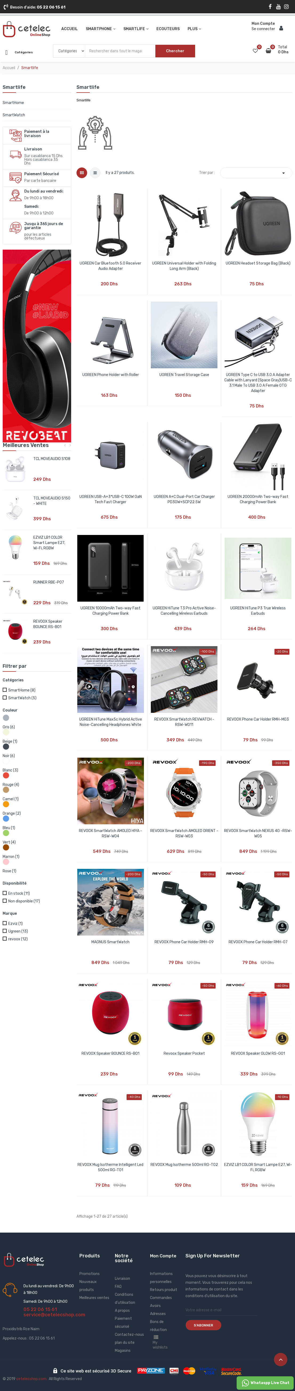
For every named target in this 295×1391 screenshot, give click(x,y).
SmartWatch (14, 115)
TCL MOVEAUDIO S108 (51, 459)
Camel (11, 799)
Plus (192, 29)
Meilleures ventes (94, 1298)
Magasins (123, 1350)
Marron (11, 856)
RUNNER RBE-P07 (48, 582)
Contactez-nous (129, 1334)
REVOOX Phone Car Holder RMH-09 (184, 942)
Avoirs (155, 1306)
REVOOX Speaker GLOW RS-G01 (258, 1053)
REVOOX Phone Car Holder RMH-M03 (258, 719)
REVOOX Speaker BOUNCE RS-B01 (110, 1053)
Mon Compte (163, 1255)
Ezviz (15, 923)
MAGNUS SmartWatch (110, 942)
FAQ (118, 1286)
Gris (9, 727)
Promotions (89, 1274)
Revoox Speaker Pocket (184, 1053)
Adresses (158, 1314)
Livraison (122, 1278)
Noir (9, 756)
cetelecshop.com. (31, 1379)
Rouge (11, 784)
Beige (10, 741)
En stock (19, 893)
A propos (122, 1310)
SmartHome (13, 103)
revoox (18, 939)
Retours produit (163, 1290)
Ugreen (18, 931)
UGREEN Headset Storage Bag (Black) (258, 263)
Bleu (9, 828)
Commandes (161, 1298)
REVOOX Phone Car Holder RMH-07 (258, 942)
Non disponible (24, 901)
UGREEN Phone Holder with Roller (110, 375)
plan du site (125, 1342)
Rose (9, 871)
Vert (9, 842)
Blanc (10, 770)
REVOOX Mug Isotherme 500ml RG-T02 (184, 1164)
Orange (12, 813)
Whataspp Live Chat (265, 1383)
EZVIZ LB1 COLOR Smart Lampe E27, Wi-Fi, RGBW (49, 542)
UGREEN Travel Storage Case (184, 375)
